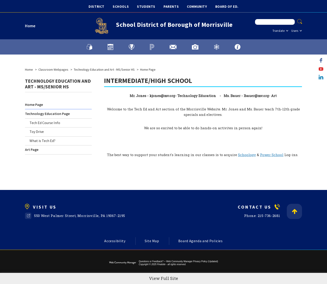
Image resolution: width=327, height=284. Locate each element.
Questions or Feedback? (151, 261)
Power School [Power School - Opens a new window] (271, 154)
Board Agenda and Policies (200, 241)
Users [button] (294, 31)
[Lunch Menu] (89, 47)
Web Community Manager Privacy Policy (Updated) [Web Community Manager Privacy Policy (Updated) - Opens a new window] (192, 261)
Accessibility (114, 241)
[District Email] (173, 47)
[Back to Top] (294, 211)
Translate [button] (278, 31)
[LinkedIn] (321, 77)
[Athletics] (131, 47)
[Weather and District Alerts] (216, 47)
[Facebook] (321, 60)
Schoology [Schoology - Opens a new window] (247, 154)
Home (30, 25)
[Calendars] (110, 47)
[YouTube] (321, 69)
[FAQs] (237, 47)
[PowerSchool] (152, 47)
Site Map (152, 241)
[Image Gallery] (195, 47)
